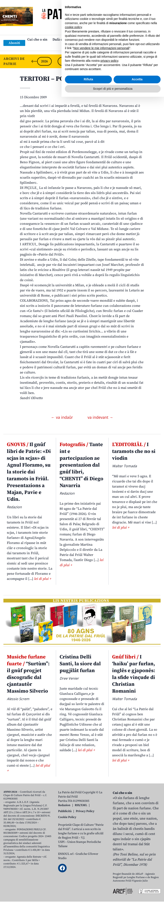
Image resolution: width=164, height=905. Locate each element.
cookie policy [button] (73, 835)
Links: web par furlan (81, 46)
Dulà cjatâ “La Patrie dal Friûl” (76, 39)
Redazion (64, 805)
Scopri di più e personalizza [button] (112, 896)
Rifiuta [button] (88, 887)
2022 (126, 61)
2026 (44, 61)
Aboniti (14, 43)
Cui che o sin (37, 39)
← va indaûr (62, 417)
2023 (105, 61)
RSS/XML (81, 805)
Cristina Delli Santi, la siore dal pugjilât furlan (80, 664)
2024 (85, 61)
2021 (147, 61)
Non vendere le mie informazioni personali (101, 856)
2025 (65, 61)
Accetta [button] (137, 887)
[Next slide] (157, 61)
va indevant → (100, 417)
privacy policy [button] (109, 869)
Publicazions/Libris (120, 39)
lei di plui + (42, 579)
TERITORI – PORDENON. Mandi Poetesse (79, 79)
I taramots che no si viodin (133, 451)
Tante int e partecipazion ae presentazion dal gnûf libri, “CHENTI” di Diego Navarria (81, 465)
